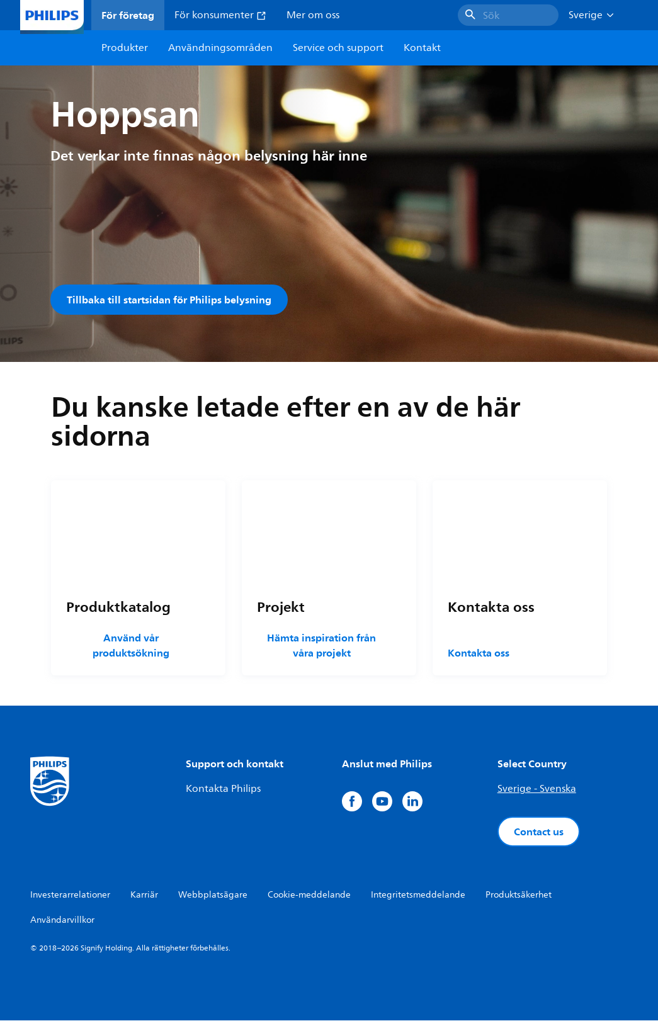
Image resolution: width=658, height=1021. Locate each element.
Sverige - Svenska (536, 789)
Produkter (124, 48)
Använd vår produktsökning (131, 646)
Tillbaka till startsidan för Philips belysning (169, 299)
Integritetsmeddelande (418, 895)
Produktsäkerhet (518, 895)
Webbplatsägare (212, 895)
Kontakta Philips (223, 789)
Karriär (144, 895)
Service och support (338, 48)
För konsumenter (220, 15)
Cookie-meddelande (309, 895)
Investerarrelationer (70, 895)
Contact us (539, 832)
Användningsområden (220, 48)
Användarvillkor (62, 920)
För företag (127, 15)
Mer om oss (312, 15)
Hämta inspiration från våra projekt (321, 646)
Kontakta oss (478, 653)
